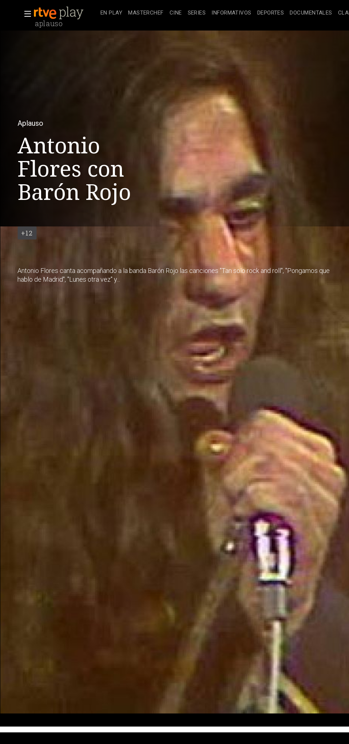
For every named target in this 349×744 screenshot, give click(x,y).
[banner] (65, 13)
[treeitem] (111, 13)
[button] (25, 14)
